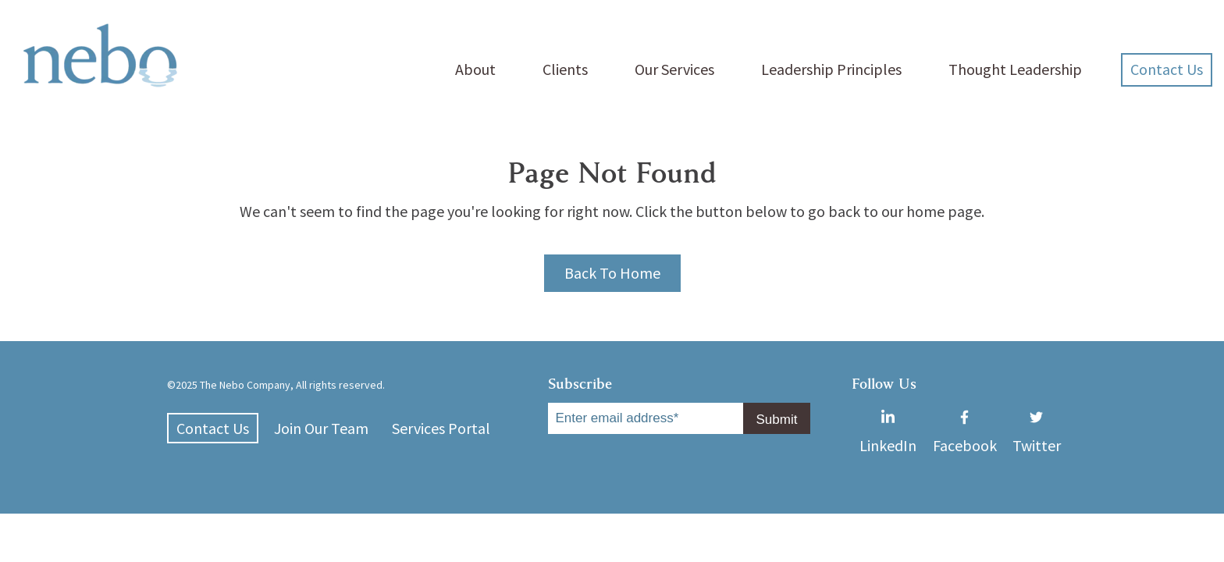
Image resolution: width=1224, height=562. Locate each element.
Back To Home (612, 273)
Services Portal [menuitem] (441, 428)
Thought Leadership (1015, 69)
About (475, 69)
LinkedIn (887, 416)
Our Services (674, 69)
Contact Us (1166, 69)
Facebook (965, 416)
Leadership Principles (831, 69)
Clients (565, 69)
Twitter (1036, 416)
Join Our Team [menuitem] (321, 428)
